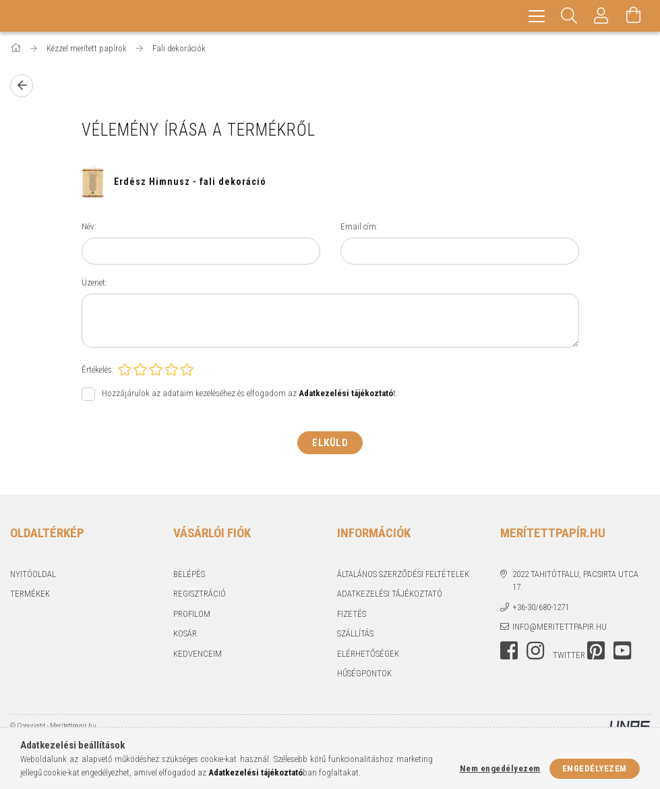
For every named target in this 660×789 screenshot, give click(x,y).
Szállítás (355, 635)
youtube (622, 653)
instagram (535, 653)
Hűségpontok (364, 675)
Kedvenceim (197, 656)
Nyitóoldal (33, 576)
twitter (569, 657)
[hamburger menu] (536, 17)
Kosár (185, 635)
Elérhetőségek (368, 656)
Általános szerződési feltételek (403, 576)
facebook (509, 653)
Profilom (191, 616)
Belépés (189, 576)
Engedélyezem (594, 768)
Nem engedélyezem (500, 768)
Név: (89, 228)
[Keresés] (569, 17)
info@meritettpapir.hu (559, 629)
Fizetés (351, 616)
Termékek (30, 596)
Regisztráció (199, 596)
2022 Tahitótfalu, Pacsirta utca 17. (575, 583)
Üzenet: (94, 284)
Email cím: (359, 228)
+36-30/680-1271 (540, 609)
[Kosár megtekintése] (634, 17)
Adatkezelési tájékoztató (389, 596)
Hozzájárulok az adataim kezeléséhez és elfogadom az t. (250, 395)
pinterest (596, 653)
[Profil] (601, 17)
